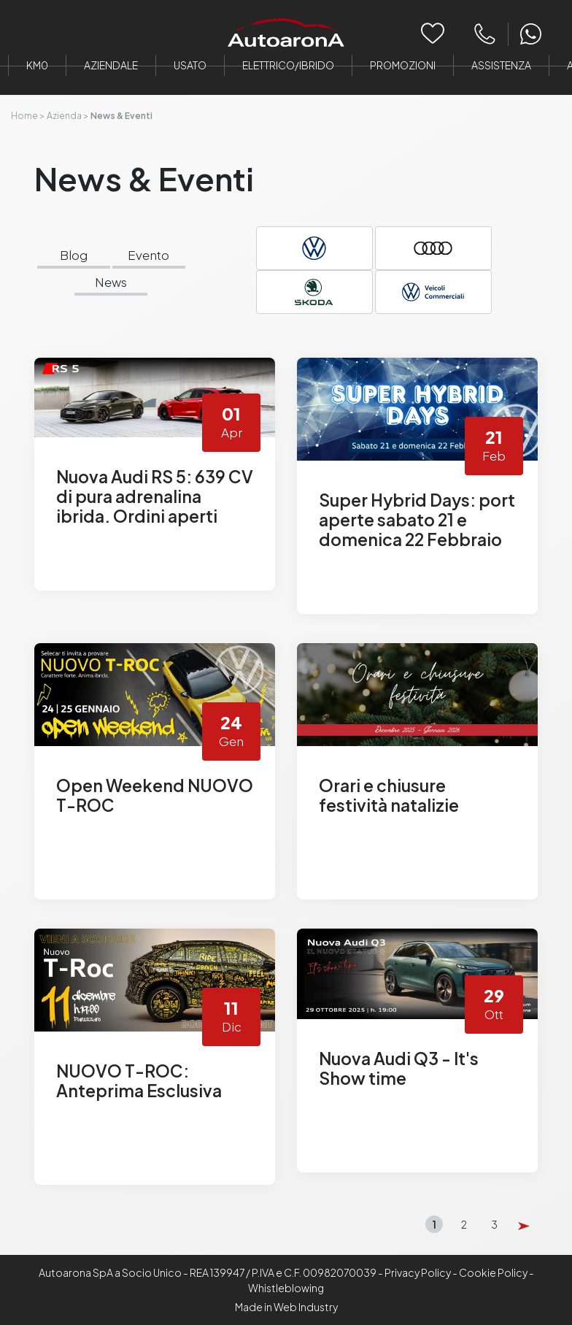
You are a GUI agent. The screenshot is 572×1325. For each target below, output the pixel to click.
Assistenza (501, 65)
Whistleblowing (286, 1287)
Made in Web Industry (286, 1306)
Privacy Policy (417, 1272)
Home (24, 115)
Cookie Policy (493, 1272)
